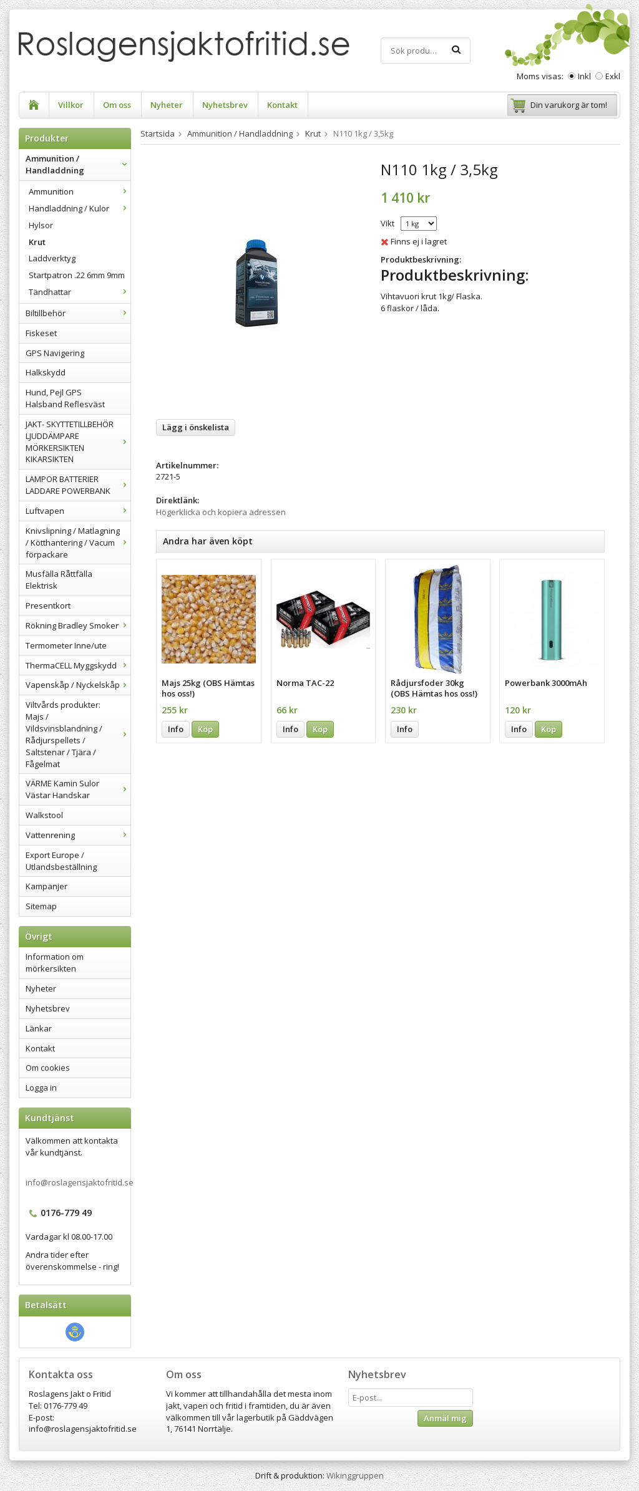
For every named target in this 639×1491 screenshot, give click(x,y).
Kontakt (282, 104)
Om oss (117, 104)
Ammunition (79, 191)
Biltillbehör (78, 313)
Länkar (39, 1028)
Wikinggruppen (355, 1475)
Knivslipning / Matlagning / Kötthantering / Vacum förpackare (78, 542)
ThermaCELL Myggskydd (78, 665)
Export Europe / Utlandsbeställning (61, 860)
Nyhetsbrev (225, 104)
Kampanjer (46, 886)
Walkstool (44, 815)
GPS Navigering (55, 353)
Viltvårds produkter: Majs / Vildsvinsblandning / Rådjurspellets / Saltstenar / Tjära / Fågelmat (78, 734)
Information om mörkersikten (55, 962)
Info (175, 729)
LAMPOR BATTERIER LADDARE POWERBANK (78, 484)
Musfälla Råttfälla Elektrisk (59, 579)
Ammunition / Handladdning (78, 164)
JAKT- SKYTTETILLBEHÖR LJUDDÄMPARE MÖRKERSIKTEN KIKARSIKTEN (78, 441)
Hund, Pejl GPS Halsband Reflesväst (65, 398)
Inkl (584, 76)
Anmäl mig (445, 1418)
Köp (205, 729)
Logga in (41, 1087)
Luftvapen (78, 510)
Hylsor (41, 225)
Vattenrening (78, 835)
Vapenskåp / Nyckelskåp (78, 684)
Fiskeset (41, 333)
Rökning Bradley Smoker (78, 625)
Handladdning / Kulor (79, 208)
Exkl (612, 76)
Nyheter (166, 104)
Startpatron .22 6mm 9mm (77, 275)
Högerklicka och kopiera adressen (221, 512)
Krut (37, 242)
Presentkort (48, 605)
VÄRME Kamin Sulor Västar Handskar (78, 789)
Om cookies (48, 1067)
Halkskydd (46, 372)
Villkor (71, 104)
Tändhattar (79, 291)
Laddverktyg (52, 258)
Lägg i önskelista (195, 427)
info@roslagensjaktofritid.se (80, 1182)
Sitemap (41, 906)
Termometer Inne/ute (66, 645)
